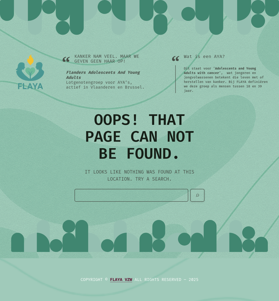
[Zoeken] (197, 195)
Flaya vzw (121, 279)
